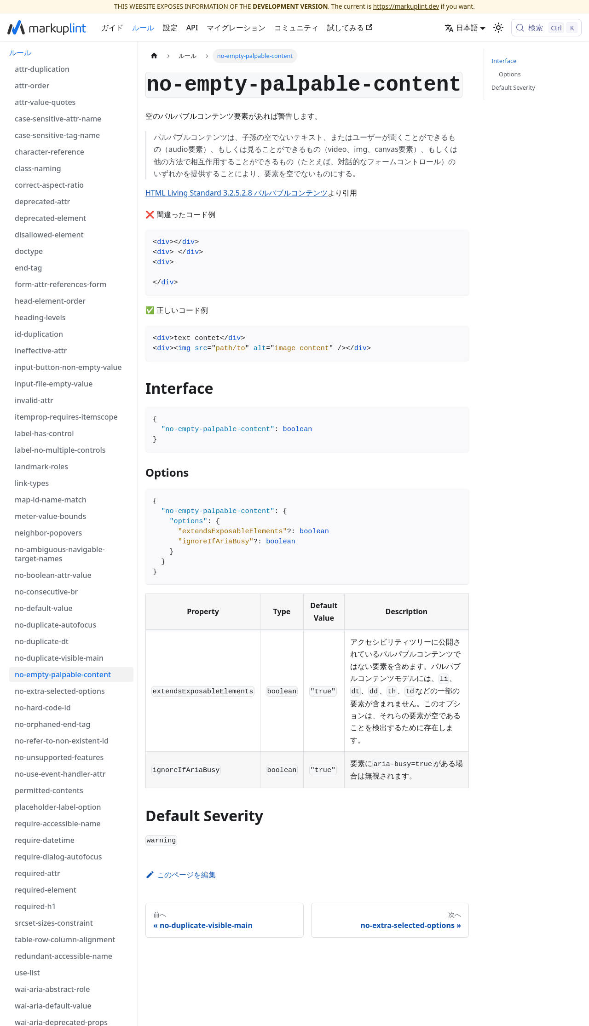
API (192, 28)
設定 (170, 28)
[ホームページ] (154, 56)
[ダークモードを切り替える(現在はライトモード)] (498, 27)
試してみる (349, 28)
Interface (503, 61)
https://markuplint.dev (406, 6)
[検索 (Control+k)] (546, 27)
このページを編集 (180, 875)
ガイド (112, 28)
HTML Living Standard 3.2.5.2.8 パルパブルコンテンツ (236, 193)
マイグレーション (236, 28)
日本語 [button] (461, 28)
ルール (143, 28)
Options (510, 74)
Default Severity (513, 87)
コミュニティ (296, 28)
